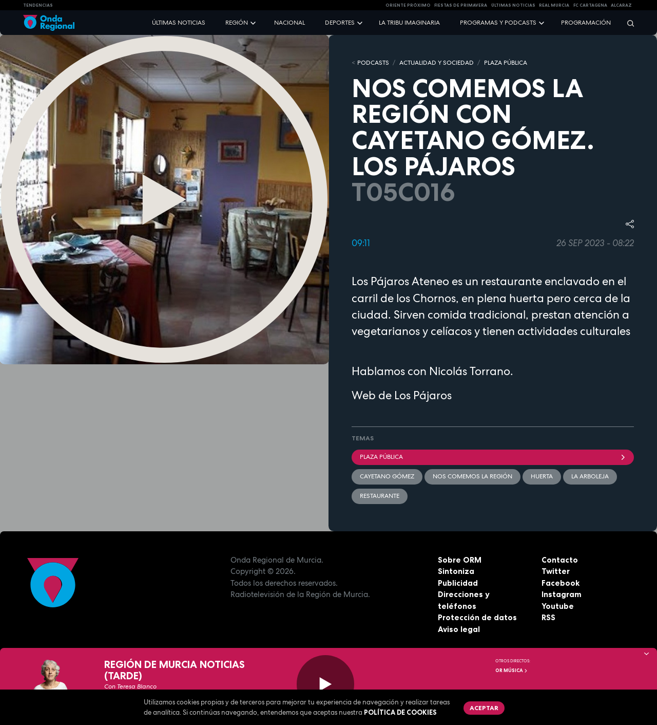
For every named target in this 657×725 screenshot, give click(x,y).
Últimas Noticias (513, 5)
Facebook (560, 583)
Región (236, 22)
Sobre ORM (459, 560)
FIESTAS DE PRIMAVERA (460, 5)
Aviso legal (459, 629)
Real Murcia (554, 5)
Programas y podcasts (498, 22)
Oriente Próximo (408, 5)
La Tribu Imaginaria (409, 22)
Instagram (562, 594)
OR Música (511, 670)
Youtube (558, 606)
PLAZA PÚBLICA (505, 63)
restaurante (379, 496)
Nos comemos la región (472, 476)
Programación (586, 22)
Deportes (340, 22)
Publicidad (458, 583)
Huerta (542, 476)
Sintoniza (456, 571)
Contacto (560, 560)
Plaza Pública (493, 457)
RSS (548, 617)
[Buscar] (627, 23)
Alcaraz (621, 5)
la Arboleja (590, 476)
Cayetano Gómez (387, 476)
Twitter (556, 571)
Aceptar (484, 708)
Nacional (289, 22)
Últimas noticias (178, 22)
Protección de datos (477, 617)
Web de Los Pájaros (402, 395)
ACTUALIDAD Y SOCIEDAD (436, 63)
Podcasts (373, 63)
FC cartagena (590, 5)
